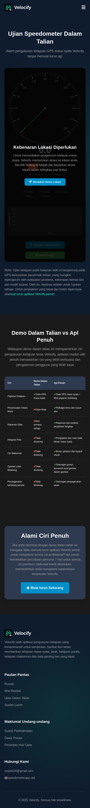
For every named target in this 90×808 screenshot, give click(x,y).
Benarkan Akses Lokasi (45, 182)
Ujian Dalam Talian (16, 698)
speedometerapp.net (19, 777)
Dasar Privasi (13, 738)
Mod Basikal (12, 690)
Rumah (9, 684)
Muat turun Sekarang (45, 588)
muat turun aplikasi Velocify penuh (31, 294)
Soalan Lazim (13, 705)
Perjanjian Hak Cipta (18, 745)
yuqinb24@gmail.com (18, 770)
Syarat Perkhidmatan (18, 730)
